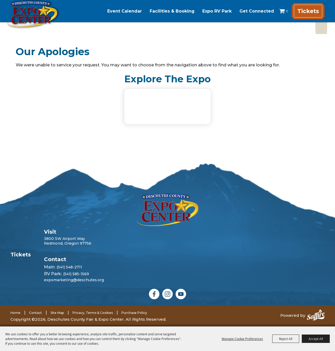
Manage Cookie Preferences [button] (242, 339)
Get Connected (252, 11)
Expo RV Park (212, 11)
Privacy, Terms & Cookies (92, 313)
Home (15, 313)
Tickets (307, 11)
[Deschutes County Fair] (167, 209)
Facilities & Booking (167, 11)
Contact (35, 313)
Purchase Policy (134, 313)
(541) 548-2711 (69, 267)
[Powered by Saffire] (316, 315)
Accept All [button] (316, 339)
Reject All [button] (285, 339)
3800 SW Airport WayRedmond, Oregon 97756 (67, 241)
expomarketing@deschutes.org (74, 280)
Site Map (57, 313)
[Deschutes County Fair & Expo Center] (40, 17)
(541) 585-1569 (76, 274)
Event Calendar (120, 11)
